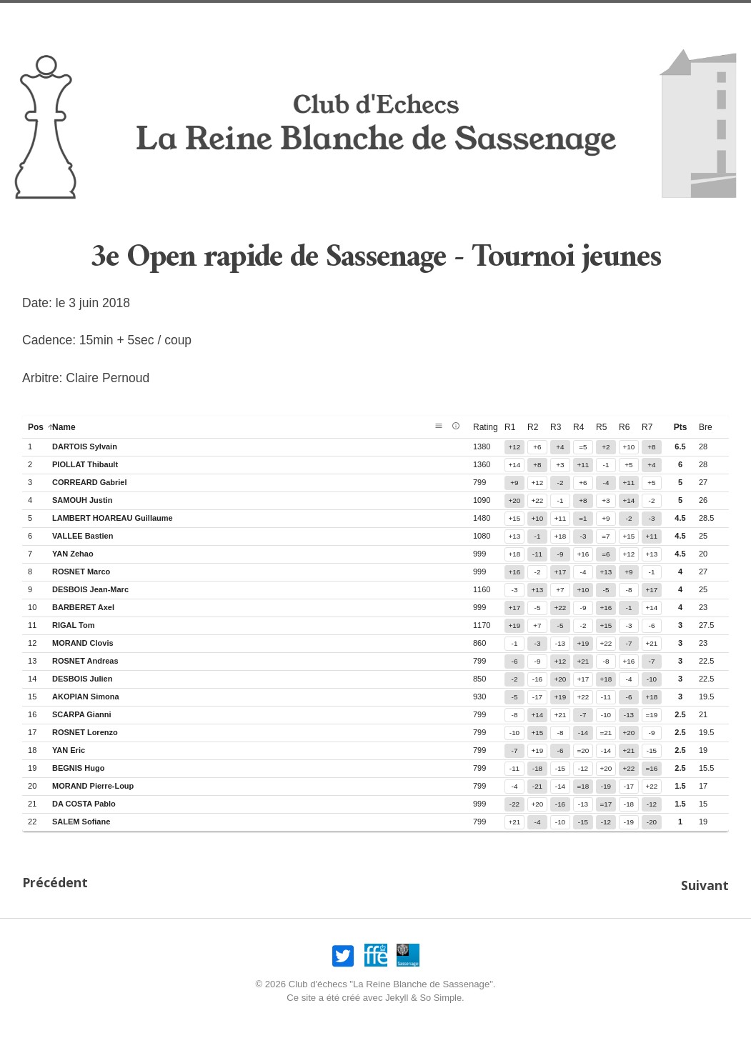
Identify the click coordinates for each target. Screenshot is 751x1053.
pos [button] (41, 427)
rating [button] (491, 427)
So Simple (440, 995)
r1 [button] (509, 427)
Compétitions (578, 18)
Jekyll (396, 995)
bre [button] (705, 427)
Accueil (115, 18)
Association (435, 18)
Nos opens (179, 18)
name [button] (69, 427)
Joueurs (504, 18)
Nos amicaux (254, 18)
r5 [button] (601, 427)
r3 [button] (555, 427)
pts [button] (680, 427)
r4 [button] (578, 427)
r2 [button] (532, 427)
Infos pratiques (345, 18)
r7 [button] (647, 427)
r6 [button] (624, 427)
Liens (642, 18)
